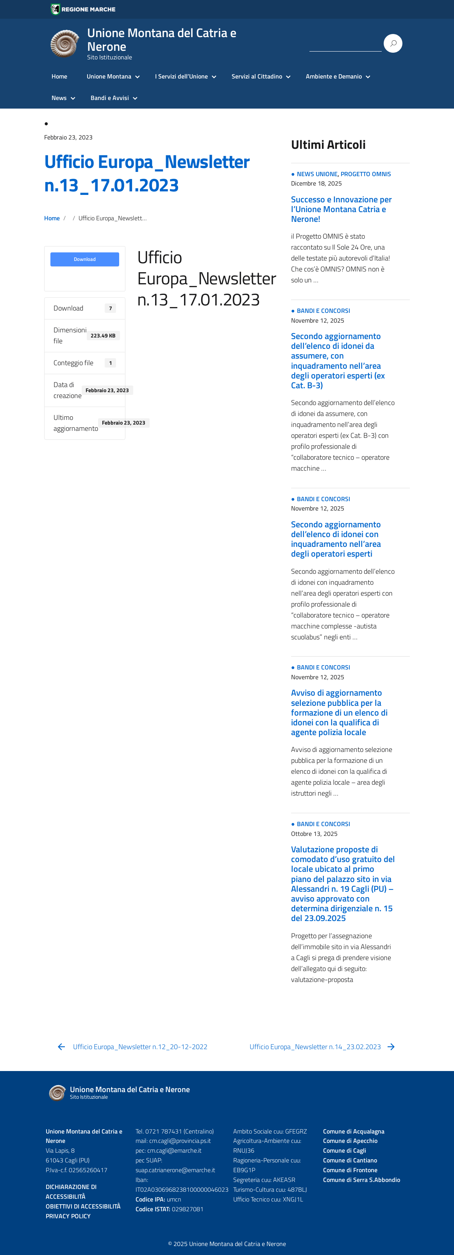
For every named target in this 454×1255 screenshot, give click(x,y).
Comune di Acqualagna (353, 1131)
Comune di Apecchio (350, 1140)
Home (59, 76)
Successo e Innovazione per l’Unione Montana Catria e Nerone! (341, 209)
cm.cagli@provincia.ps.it (180, 1140)
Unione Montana (109, 76)
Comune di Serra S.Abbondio (361, 1179)
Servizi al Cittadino (257, 76)
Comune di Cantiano (350, 1160)
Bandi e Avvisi (110, 97)
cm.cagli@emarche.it (174, 1150)
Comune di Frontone (350, 1170)
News (59, 97)
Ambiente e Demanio (334, 76)
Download (85, 259)
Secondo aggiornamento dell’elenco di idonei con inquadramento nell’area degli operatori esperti (336, 539)
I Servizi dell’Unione (181, 76)
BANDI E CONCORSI (323, 310)
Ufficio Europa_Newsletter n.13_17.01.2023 (147, 173)
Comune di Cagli (344, 1150)
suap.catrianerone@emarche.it (175, 1170)
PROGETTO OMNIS (366, 174)
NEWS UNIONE (317, 174)
